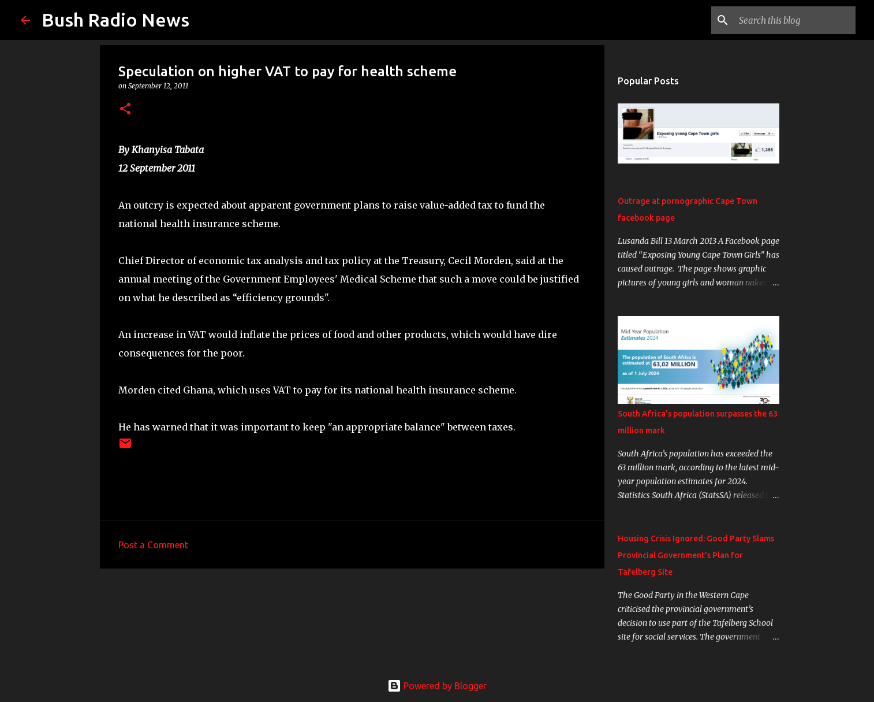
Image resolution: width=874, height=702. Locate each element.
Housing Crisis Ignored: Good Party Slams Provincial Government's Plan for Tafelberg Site (696, 555)
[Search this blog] (795, 20)
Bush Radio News (115, 19)
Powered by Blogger (437, 686)
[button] (125, 109)
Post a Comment (153, 545)
